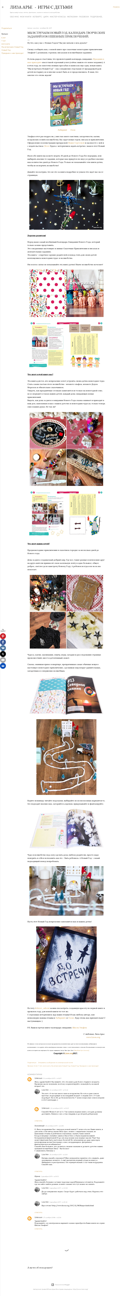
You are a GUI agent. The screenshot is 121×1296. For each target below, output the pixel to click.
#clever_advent (42, 1008)
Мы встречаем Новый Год (12, 47)
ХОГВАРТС (37, 17)
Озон (72, 130)
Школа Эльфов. (79, 1027)
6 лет (3, 38)
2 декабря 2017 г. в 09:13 (50, 1176)
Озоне (71, 1018)
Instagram (72, 17)
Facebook (84, 17)
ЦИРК (46, 17)
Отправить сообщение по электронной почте (55, 1062)
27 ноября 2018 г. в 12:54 (52, 1217)
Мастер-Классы (58, 17)
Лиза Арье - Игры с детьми (41, 7)
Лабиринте (60, 1018)
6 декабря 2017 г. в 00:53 (59, 1188)
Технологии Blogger (60, 1284)
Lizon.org (68, 1053)
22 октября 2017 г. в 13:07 (59, 1108)
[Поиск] (116, 7)
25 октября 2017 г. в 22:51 (58, 1154)
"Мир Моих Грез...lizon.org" (81, 1050)
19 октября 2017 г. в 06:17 (52, 1078)
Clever (47, 146)
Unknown (38, 1078)
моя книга (5, 44)
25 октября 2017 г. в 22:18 (54, 1126)
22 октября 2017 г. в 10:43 (59, 1090)
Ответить (38, 1121)
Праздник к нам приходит (12, 53)
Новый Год (6, 50)
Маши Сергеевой (76, 143)
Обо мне (14, 17)
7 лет (3, 41)
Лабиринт (62, 130)
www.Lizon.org (95, 1037)
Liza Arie (45, 1090)
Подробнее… (96, 17)
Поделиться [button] (6, 28)
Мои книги (25, 17)
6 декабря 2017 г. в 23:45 (58, 1202)
